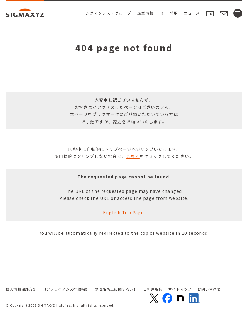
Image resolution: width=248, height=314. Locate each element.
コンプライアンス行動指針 (66, 288)
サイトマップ (179, 288)
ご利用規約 (153, 288)
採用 (174, 13)
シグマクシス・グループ (108, 13)
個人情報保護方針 (21, 288)
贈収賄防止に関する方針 (116, 288)
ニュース (192, 13)
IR (162, 13)
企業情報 (145, 13)
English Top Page (124, 212)
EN (210, 13)
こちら (133, 156)
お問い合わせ (208, 288)
